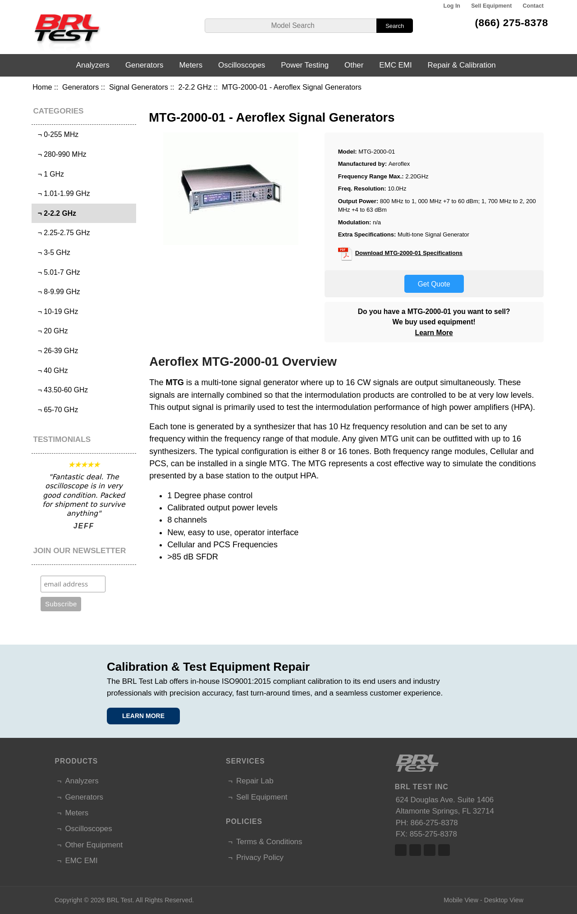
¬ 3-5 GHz (52, 252)
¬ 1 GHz (49, 174)
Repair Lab (255, 781)
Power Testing (305, 65)
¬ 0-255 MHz (56, 134)
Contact (533, 6)
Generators (80, 87)
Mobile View (461, 900)
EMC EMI (395, 65)
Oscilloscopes (241, 65)
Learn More (434, 332)
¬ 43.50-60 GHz (61, 390)
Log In (452, 6)
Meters (190, 65)
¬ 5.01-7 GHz (57, 272)
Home (42, 87)
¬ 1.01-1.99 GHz (62, 193)
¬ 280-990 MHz (60, 154)
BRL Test (119, 900)
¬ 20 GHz (51, 331)
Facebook (401, 850)
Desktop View (503, 900)
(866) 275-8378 (511, 22)
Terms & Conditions (269, 841)
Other (353, 65)
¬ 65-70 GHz (56, 410)
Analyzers (93, 65)
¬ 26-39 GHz (56, 351)
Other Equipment (94, 845)
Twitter (415, 850)
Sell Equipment (491, 6)
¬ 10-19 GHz (56, 311)
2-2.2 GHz (195, 87)
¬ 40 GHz (51, 370)
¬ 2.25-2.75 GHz (62, 232)
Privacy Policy (260, 857)
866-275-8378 (434, 823)
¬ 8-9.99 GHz (57, 292)
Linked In (429, 850)
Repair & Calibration (462, 65)
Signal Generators (138, 87)
